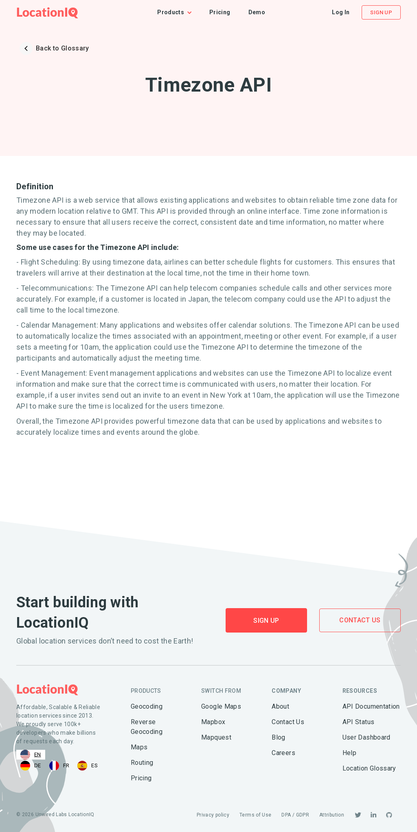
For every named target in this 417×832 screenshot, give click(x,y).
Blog (278, 737)
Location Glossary (369, 768)
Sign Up (381, 12)
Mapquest (216, 737)
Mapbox (213, 722)
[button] (178, 12)
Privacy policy (213, 815)
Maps (139, 747)
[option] (30, 766)
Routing (142, 762)
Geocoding (146, 706)
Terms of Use (255, 815)
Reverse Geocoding (146, 727)
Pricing (219, 12)
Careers (283, 753)
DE (30, 766)
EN (30, 755)
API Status (358, 722)
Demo (256, 12)
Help (349, 753)
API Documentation (371, 706)
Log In (340, 12)
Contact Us (360, 620)
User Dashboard (366, 737)
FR (59, 766)
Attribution (331, 815)
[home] (47, 12)
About (280, 706)
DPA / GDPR (295, 815)
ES (87, 766)
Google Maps (221, 706)
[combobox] (30, 755)
